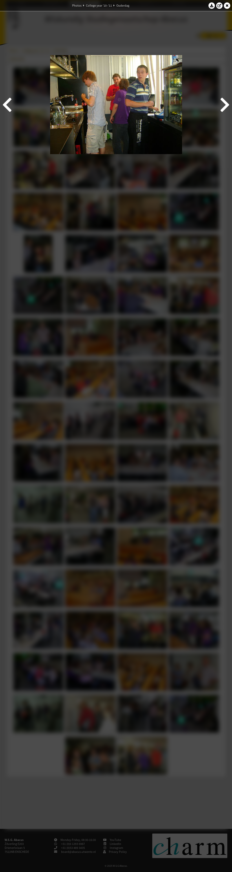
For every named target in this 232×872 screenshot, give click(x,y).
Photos (77, 5)
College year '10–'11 (99, 5)
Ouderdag (122, 5)
